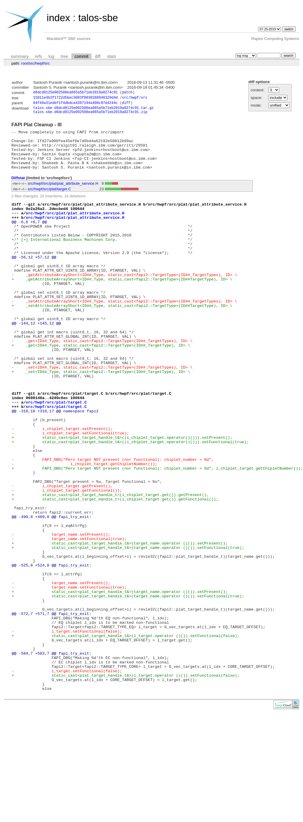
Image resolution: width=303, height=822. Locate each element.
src (31, 63)
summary (19, 56)
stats (111, 56)
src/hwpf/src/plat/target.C (49, 200)
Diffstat (18, 189)
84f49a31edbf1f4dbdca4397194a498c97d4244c (75, 104)
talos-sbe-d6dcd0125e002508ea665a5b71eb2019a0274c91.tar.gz (93, 109)
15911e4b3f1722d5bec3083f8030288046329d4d (75, 98)
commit (81, 56)
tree (64, 56)
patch (127, 92)
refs (38, 56)
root (24, 63)
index (58, 17)
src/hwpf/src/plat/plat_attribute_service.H (63, 194)
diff (97, 56)
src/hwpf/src (134, 98)
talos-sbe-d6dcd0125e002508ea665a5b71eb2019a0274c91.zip (90, 114)
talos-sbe (98, 17)
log (51, 56)
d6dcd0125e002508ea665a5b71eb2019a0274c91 (75, 92)
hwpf (39, 63)
